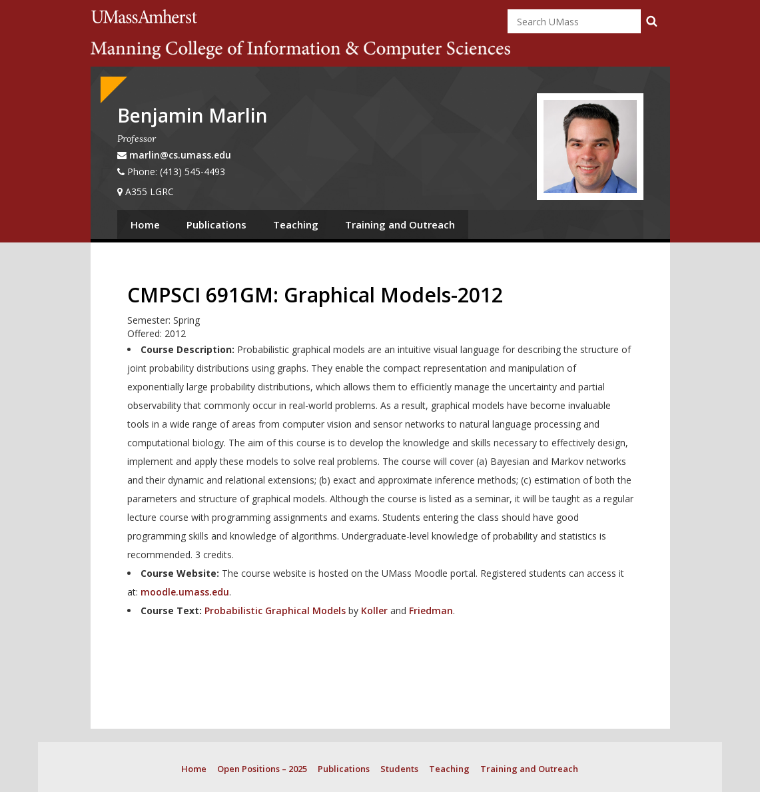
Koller (374, 610)
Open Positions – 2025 (262, 769)
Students (399, 769)
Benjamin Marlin (192, 115)
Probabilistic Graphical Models (275, 610)
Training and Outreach (400, 224)
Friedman (431, 610)
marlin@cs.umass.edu (180, 155)
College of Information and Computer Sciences (300, 50)
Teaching (295, 224)
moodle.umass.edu (185, 592)
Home (145, 224)
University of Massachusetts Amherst (146, 16)
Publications (216, 224)
